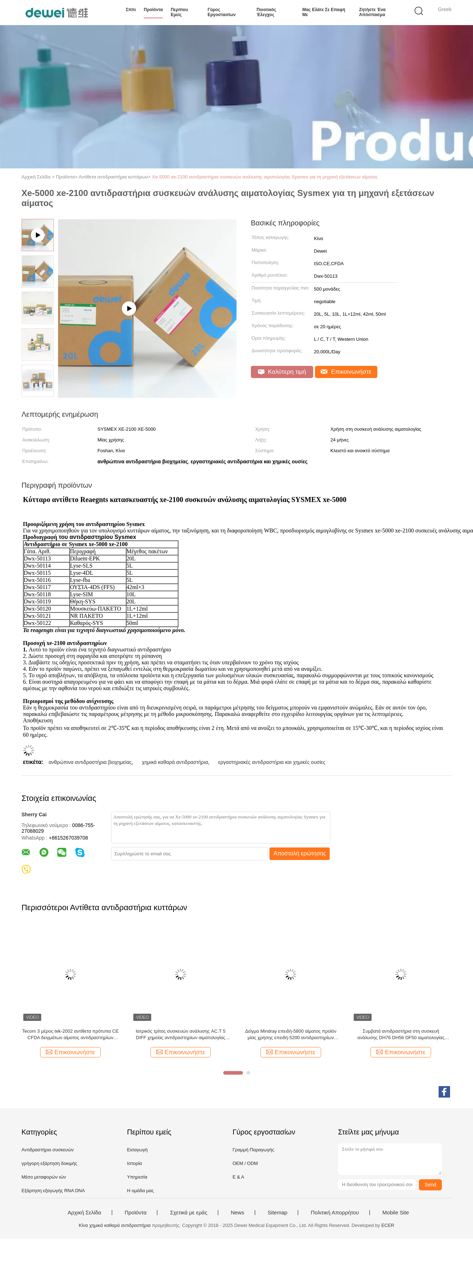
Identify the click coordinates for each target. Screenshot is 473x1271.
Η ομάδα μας (140, 1192)
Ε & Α (238, 1179)
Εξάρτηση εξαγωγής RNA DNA (53, 1192)
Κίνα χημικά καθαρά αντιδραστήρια (115, 1227)
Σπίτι (131, 9)
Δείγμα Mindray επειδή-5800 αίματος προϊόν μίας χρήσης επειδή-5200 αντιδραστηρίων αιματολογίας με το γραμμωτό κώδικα (290, 1037)
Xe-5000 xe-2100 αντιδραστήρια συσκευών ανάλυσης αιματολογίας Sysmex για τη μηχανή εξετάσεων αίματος (265, 177)
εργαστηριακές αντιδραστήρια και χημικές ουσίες (271, 764)
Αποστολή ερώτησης (299, 855)
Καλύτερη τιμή (282, 371)
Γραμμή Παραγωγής (253, 1152)
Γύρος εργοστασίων (221, 12)
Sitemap (277, 1214)
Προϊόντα (153, 9)
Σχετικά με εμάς (188, 1214)
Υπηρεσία (137, 1179)
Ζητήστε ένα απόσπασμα (372, 12)
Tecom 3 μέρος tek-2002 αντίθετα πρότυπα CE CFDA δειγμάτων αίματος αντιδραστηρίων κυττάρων (70, 1037)
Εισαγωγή (137, 1152)
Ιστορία (134, 1165)
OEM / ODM (245, 1165)
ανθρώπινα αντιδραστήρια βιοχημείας (90, 764)
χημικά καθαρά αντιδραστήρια (175, 764)
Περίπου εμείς (179, 12)
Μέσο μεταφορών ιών (44, 1179)
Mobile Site (395, 1214)
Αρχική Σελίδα (84, 1214)
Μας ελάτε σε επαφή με (323, 12)
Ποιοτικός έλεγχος (266, 12)
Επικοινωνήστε (346, 371)
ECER (387, 1227)
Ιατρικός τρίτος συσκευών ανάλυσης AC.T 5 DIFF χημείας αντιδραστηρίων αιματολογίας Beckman (180, 1037)
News (237, 1214)
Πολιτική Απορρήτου (335, 1214)
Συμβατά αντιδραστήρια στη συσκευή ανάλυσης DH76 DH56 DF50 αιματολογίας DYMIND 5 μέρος (400, 1037)
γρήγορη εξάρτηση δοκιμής (49, 1165)
